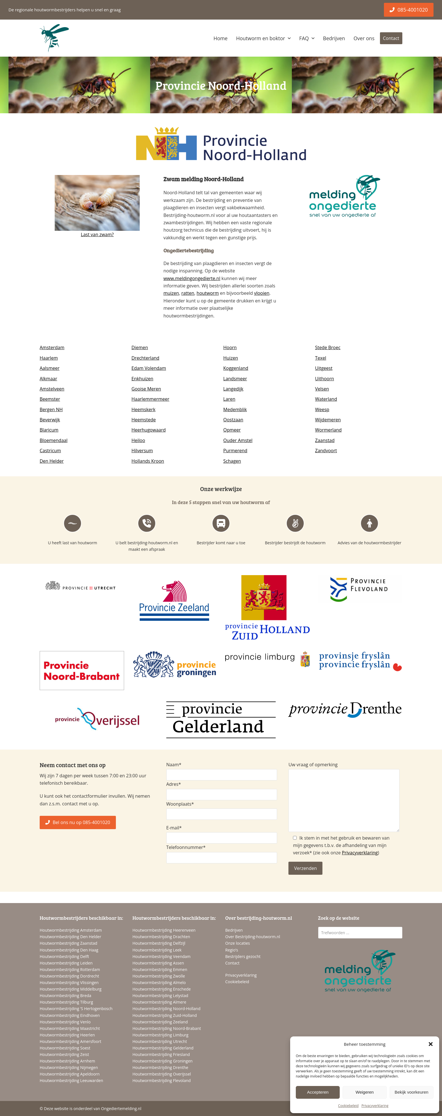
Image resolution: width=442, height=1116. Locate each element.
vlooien (261, 293)
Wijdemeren (328, 420)
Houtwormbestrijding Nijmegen (69, 1067)
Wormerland (328, 430)
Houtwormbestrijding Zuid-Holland (165, 1015)
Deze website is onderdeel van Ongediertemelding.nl (92, 1108)
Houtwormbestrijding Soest (65, 1048)
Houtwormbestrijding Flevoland (162, 1080)
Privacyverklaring (375, 1105)
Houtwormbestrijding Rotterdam (70, 969)
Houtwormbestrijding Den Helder (70, 936)
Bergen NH (51, 409)
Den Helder (52, 461)
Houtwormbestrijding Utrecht (160, 1041)
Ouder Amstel (237, 440)
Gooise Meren (146, 389)
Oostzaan (233, 420)
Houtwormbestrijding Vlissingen (69, 982)
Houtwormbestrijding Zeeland (160, 1022)
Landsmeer (235, 378)
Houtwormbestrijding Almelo (159, 982)
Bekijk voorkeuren (411, 1092)
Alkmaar (48, 378)
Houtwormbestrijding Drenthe (160, 1067)
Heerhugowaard (148, 430)
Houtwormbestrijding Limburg (160, 1035)
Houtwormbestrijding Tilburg (66, 1002)
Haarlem (49, 358)
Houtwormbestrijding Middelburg (70, 989)
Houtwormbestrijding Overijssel (162, 1074)
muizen (171, 293)
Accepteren (318, 1092)
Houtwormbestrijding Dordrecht (69, 976)
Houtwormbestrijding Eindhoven (70, 1015)
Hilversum (142, 450)
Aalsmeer (50, 368)
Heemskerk (143, 409)
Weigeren (365, 1092)
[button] (431, 1044)
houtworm (208, 293)
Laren (229, 399)
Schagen (232, 461)
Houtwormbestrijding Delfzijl (159, 943)
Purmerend (235, 450)
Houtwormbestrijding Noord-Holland (167, 1008)
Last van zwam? (97, 234)
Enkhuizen (142, 378)
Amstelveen (52, 389)
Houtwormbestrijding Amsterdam (71, 930)
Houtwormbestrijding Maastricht (70, 1028)
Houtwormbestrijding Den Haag (69, 950)
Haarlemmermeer (150, 399)
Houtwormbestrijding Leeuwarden (71, 1080)
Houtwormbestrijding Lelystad (160, 995)
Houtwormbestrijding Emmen (160, 969)
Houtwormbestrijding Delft (64, 956)
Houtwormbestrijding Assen (158, 963)
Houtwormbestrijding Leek (157, 950)
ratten (187, 293)
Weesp (322, 409)
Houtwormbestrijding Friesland (161, 1054)
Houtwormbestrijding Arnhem (67, 1061)
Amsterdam (52, 347)
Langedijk (233, 389)
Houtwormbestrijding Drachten (161, 936)
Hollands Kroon (147, 461)
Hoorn (230, 347)
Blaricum (49, 430)
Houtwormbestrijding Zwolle (159, 976)
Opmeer (232, 430)
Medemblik (235, 409)
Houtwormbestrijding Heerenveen (164, 930)
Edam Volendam (148, 368)
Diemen (139, 347)
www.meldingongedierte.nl (191, 278)
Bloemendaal (53, 440)
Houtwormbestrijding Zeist (64, 1054)
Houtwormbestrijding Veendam (162, 956)
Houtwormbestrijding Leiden (66, 963)
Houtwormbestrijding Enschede (162, 989)
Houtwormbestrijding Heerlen (67, 1035)
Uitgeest (323, 368)
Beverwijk (50, 420)
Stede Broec (328, 347)
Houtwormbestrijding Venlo (65, 1022)
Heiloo (138, 440)
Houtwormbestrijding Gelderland (163, 1048)
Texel (320, 358)
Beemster (50, 399)
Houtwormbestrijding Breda (65, 995)
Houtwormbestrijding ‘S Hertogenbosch (76, 1008)
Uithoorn (324, 378)
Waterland (326, 399)
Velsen (322, 389)
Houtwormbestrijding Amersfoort (70, 1041)
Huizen (230, 358)
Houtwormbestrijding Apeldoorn (70, 1074)
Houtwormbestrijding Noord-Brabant (167, 1028)
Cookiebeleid (348, 1105)
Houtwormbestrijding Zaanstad (68, 943)
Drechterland (145, 358)
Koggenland (235, 368)
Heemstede (143, 420)
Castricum (50, 450)
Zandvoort (326, 450)
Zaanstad (325, 440)
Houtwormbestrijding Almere (159, 1002)
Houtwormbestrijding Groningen (163, 1061)
